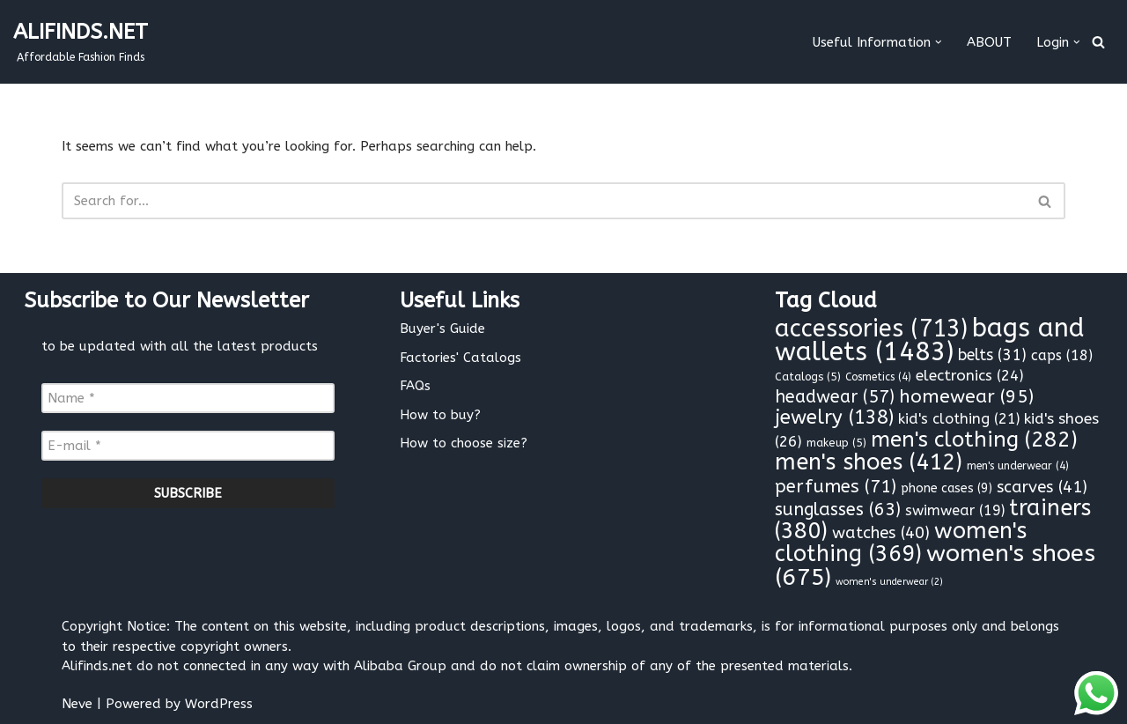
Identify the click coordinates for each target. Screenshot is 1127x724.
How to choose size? (463, 443)
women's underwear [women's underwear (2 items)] (889, 581)
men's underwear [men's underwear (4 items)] (1018, 466)
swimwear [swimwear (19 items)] (955, 510)
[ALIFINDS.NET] (80, 42)
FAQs (415, 386)
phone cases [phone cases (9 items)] (946, 488)
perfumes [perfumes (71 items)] (835, 486)
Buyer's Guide (442, 328)
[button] (938, 42)
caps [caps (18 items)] (1062, 355)
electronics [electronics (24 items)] (970, 375)
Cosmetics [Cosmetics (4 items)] (878, 377)
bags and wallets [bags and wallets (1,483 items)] (930, 340)
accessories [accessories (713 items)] (871, 328)
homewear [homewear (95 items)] (966, 397)
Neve (77, 704)
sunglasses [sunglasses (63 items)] (838, 509)
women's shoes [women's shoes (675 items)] (935, 565)
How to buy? (440, 415)
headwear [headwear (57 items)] (835, 397)
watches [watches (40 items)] (881, 533)
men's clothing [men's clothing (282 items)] (974, 439)
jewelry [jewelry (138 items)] (834, 417)
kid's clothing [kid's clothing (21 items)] (959, 418)
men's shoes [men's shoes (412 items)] (868, 462)
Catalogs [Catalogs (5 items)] (808, 376)
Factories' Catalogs (460, 358)
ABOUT (989, 42)
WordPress (219, 704)
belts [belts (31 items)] (992, 355)
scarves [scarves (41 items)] (1042, 487)
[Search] (1098, 41)
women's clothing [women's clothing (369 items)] (901, 543)
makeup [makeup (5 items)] (836, 442)
